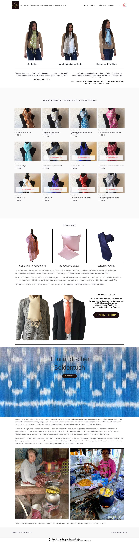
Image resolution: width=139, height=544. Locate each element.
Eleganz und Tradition (106, 64)
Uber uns (102, 6)
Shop (93, 6)
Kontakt (111, 6)
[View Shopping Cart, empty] (124, 6)
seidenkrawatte (106, 268)
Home (86, 6)
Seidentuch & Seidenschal (32, 268)
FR (119, 6)
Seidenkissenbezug (69, 268)
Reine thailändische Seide (69, 64)
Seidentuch (33, 64)
